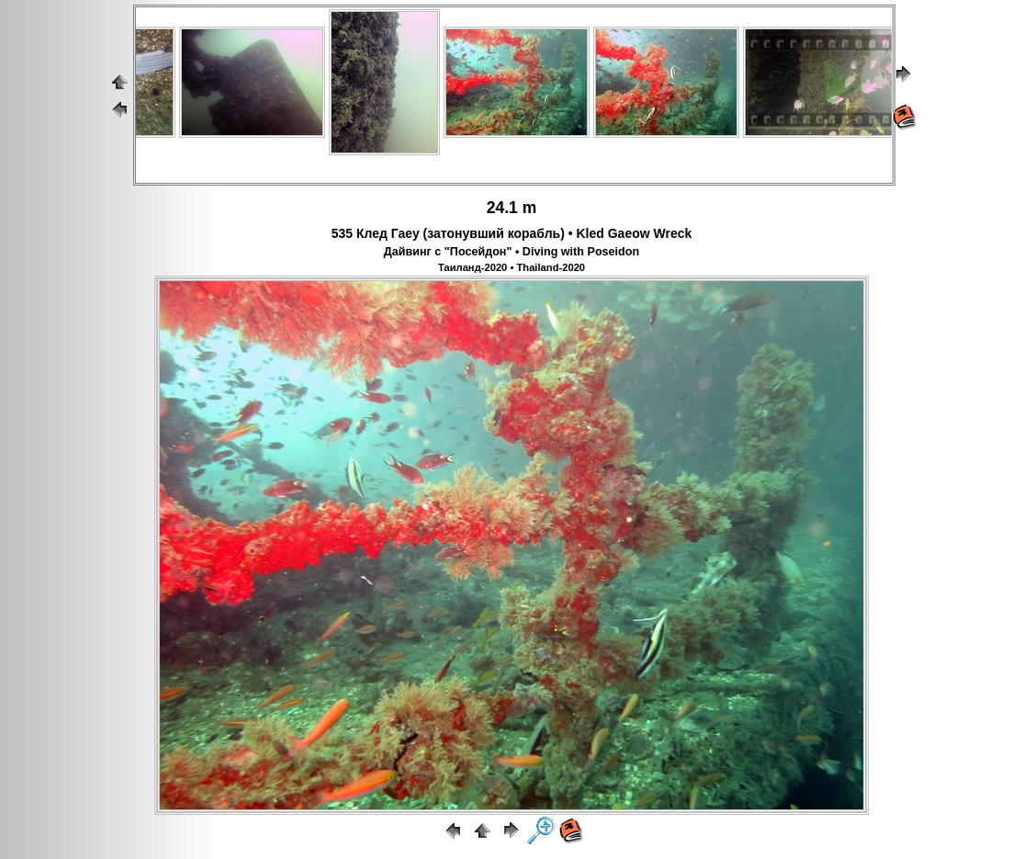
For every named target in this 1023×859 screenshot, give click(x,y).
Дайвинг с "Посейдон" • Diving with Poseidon (511, 251)
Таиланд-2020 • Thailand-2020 (511, 267)
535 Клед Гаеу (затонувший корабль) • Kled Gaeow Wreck (512, 233)
